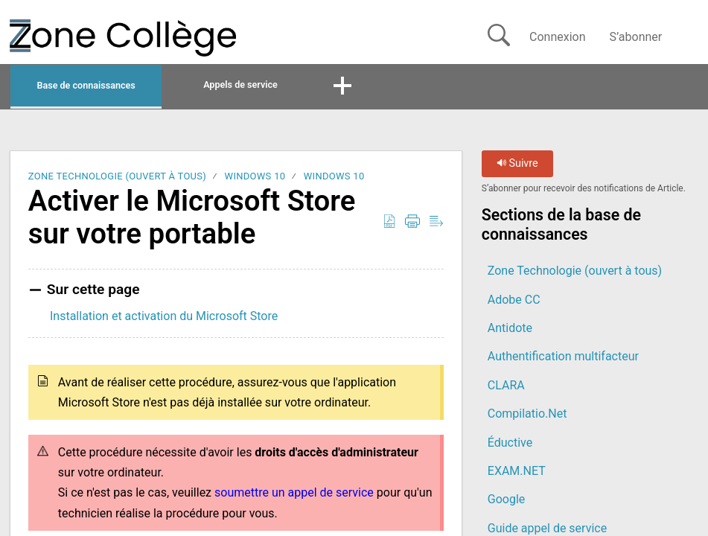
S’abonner (636, 37)
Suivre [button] (517, 168)
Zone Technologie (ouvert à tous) (117, 180)
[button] (689, 36)
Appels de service (331, 87)
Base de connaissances (122, 87)
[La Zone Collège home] (123, 38)
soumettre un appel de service (294, 497)
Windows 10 (255, 180)
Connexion (557, 37)
